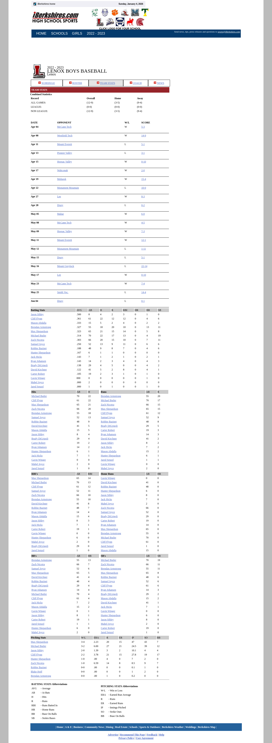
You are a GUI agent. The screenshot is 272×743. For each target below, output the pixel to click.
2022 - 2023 (96, 33)
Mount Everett (64, 144)
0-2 (143, 205)
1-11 (143, 248)
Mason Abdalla (38, 322)
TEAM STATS (107, 83)
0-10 (143, 161)
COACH (137, 83)
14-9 (143, 135)
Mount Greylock (65, 266)
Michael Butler (38, 335)
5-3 (143, 126)
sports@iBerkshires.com (229, 32)
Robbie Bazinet (39, 348)
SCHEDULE (48, 83)
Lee (59, 196)
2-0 (143, 170)
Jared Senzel (37, 386)
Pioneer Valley (64, 152)
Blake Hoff (36, 671)
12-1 (143, 240)
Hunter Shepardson (40, 352)
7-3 (143, 231)
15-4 (143, 179)
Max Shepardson (39, 331)
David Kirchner (39, 369)
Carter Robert (38, 373)
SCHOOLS (59, 33)
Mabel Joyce (37, 382)
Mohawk (61, 179)
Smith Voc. (62, 292)
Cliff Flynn (36, 318)
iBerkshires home (46, 4)
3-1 (143, 152)
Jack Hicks (36, 356)
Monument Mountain (68, 187)
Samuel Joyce (38, 344)
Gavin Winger (38, 378)
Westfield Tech (64, 135)
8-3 (143, 196)
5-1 (143, 144)
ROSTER (77, 83)
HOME (41, 33)
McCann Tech (64, 126)
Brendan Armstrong (41, 327)
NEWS (160, 83)
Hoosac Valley (64, 161)
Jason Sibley (37, 314)
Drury (60, 205)
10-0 (143, 187)
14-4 (143, 292)
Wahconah (62, 170)
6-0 (143, 213)
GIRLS (77, 33)
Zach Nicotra (37, 339)
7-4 (143, 283)
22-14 (144, 266)
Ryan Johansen (38, 361)
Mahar (60, 213)
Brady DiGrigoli (39, 365)
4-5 (143, 222)
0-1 (143, 300)
